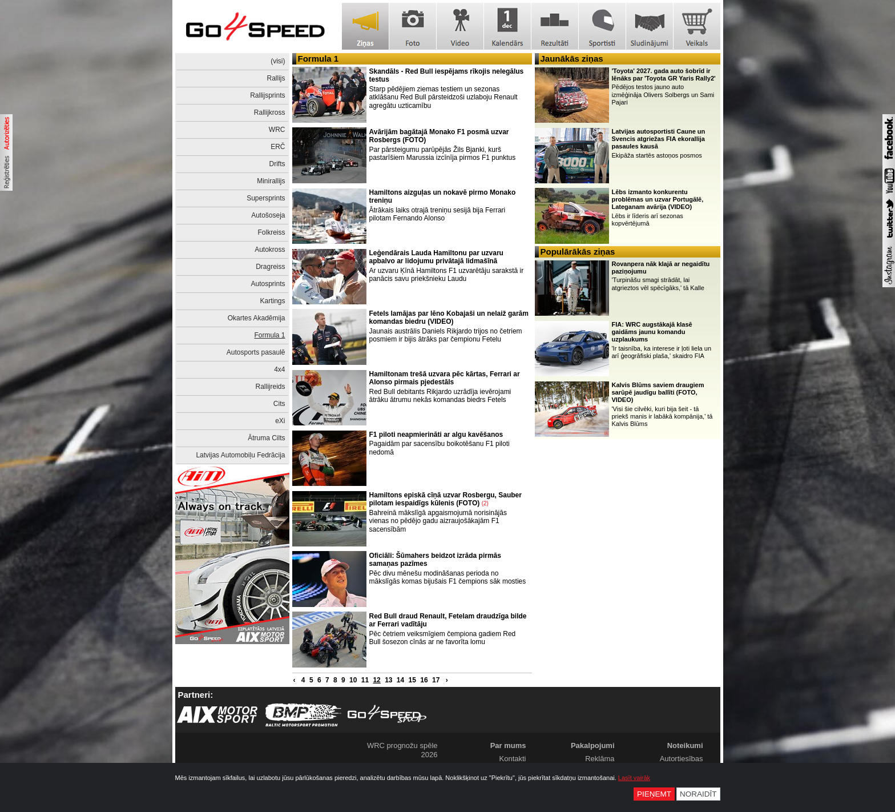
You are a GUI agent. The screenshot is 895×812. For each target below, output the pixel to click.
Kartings (272, 301)
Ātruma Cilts (266, 438)
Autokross (270, 250)
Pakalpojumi (593, 745)
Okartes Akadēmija (256, 318)
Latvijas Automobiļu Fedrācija (240, 455)
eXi (280, 421)
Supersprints (266, 198)
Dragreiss (270, 267)
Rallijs (276, 78)
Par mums (508, 745)
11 (365, 680)
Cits (279, 404)
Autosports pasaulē (256, 352)
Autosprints (268, 284)
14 (400, 680)
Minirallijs (271, 181)
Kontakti (512, 758)
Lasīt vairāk (634, 777)
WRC (277, 130)
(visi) (278, 61)
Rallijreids (270, 387)
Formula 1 (269, 335)
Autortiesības (681, 758)
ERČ (278, 147)
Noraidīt (698, 794)
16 (424, 680)
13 (388, 680)
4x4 (279, 369)
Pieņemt (654, 794)
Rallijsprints (267, 95)
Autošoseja (268, 215)
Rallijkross (269, 112)
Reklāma (599, 758)
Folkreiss (271, 232)
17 (436, 680)
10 (353, 680)
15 (412, 680)
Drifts (277, 164)
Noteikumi (685, 745)
